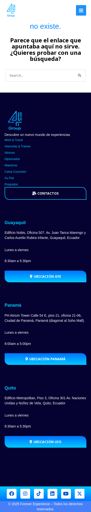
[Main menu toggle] (81, 10)
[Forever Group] (11, 10)
